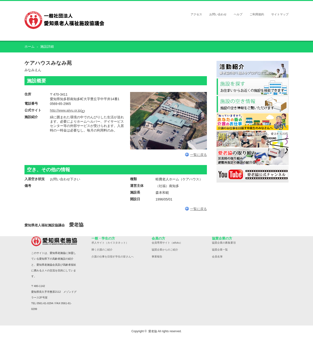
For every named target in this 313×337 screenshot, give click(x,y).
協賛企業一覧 (220, 249)
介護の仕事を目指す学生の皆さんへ (112, 256)
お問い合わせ (218, 14)
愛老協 (152, 331)
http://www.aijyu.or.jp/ (66, 110)
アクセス (196, 14)
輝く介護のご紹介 (102, 249)
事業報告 (157, 256)
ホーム (29, 46)
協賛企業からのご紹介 (165, 249)
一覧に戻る (196, 155)
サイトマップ (280, 14)
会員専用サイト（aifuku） (167, 242)
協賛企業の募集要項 (224, 242)
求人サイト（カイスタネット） (109, 242)
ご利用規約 (257, 14)
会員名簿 (217, 256)
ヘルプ (238, 14)
